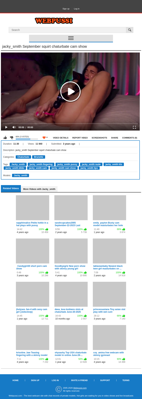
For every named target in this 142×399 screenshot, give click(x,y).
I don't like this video (11, 137)
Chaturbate (23, 157)
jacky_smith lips (89, 168)
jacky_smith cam (38, 168)
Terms (126, 380)
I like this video (5, 137)
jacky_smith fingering (41, 164)
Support (105, 380)
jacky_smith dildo (15, 168)
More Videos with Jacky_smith (39, 189)
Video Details (60, 138)
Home (16, 380)
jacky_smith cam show (64, 168)
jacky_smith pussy (67, 164)
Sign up (65, 9)
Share (114, 138)
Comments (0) (129, 138)
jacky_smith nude (91, 164)
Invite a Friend (79, 380)
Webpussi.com (80, 388)
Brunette (38, 157)
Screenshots (99, 138)
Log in (77, 9)
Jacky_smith (18, 164)
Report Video (80, 138)
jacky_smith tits (113, 164)
